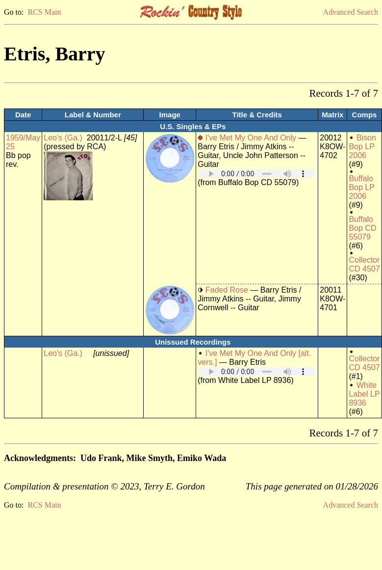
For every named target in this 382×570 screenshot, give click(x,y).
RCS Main (44, 12)
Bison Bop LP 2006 (362, 147)
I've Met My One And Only (250, 138)
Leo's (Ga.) (63, 138)
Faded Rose (226, 290)
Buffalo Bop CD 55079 (362, 228)
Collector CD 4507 (364, 264)
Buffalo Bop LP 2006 (361, 187)
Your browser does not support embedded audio (257, 173)
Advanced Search (350, 12)
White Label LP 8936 (364, 394)
